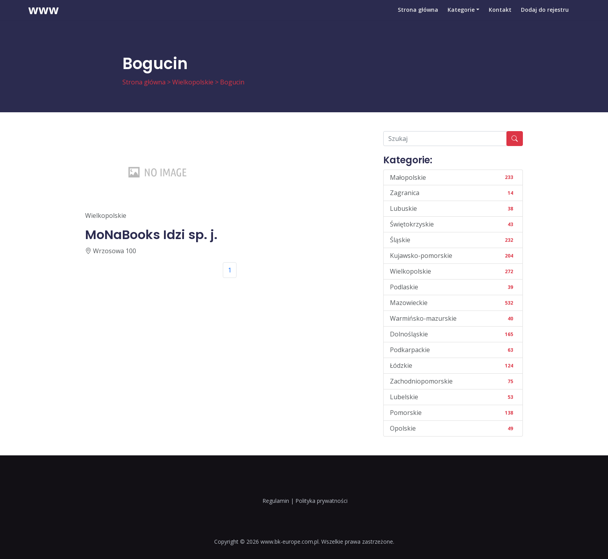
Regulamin (275, 500)
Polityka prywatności (321, 500)
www (43, 17)
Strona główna (418, 17)
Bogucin (232, 82)
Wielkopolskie (192, 82)
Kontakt (500, 17)
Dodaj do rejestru (545, 17)
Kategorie (461, 17)
